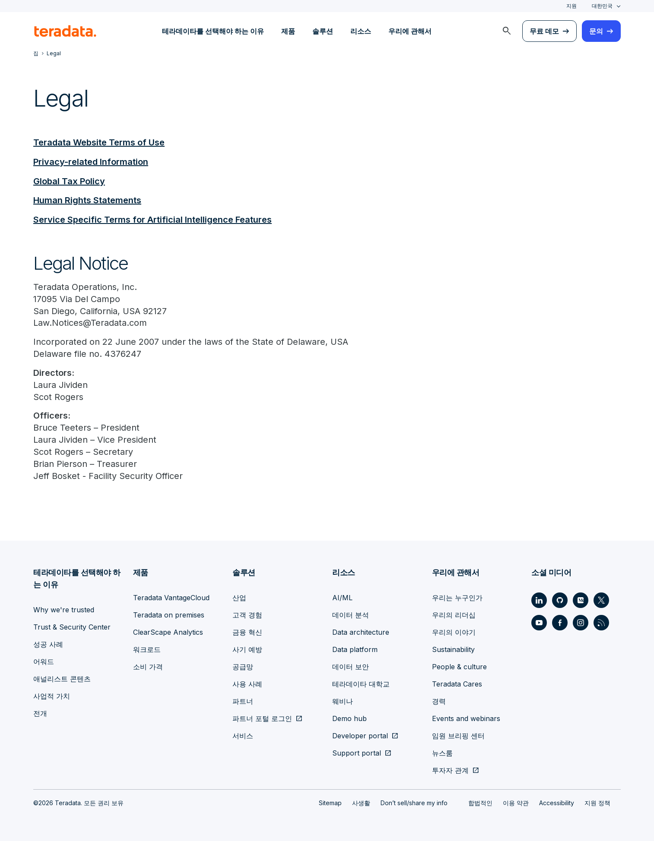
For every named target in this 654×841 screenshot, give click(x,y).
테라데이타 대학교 (361, 683)
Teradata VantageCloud (171, 597)
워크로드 (147, 649)
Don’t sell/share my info (414, 802)
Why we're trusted (63, 609)
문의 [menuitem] (596, 31)
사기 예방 (247, 649)
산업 (239, 597)
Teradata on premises (168, 614)
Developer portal (360, 735)
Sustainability (453, 649)
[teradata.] (65, 31)
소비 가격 (148, 666)
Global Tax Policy (69, 180)
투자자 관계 (450, 769)
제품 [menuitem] (288, 31)
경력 (439, 700)
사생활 (361, 802)
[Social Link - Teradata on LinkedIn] (539, 600)
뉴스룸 (442, 752)
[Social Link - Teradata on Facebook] (560, 622)
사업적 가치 (51, 695)
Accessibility (556, 802)
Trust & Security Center (72, 626)
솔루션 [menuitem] (322, 31)
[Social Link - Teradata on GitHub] (560, 600)
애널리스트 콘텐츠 (62, 678)
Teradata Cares (457, 683)
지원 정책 (597, 802)
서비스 (242, 735)
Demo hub (349, 718)
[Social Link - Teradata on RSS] (601, 622)
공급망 (242, 666)
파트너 (242, 700)
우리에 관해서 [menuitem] (410, 31)
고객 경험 (247, 614)
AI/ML (342, 597)
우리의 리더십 (454, 614)
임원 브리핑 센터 (458, 735)
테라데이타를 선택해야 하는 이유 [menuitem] (213, 31)
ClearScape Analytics (168, 631)
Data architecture (360, 631)
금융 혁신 (247, 631)
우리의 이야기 (454, 631)
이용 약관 (516, 802)
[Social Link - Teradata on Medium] (580, 600)
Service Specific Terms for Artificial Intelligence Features (152, 218)
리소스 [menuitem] (360, 31)
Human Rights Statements (87, 199)
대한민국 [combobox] (602, 6)
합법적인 (480, 802)
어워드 (43, 661)
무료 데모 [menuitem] (544, 31)
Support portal (356, 752)
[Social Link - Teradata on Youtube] (539, 622)
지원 (571, 6)
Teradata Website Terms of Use (99, 142)
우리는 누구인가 (457, 597)
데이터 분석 (350, 614)
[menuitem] (506, 31)
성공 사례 (48, 643)
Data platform (355, 649)
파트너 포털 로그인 (262, 718)
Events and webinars (466, 718)
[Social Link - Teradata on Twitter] (601, 600)
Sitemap (330, 802)
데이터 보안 (350, 666)
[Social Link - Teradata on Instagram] (580, 622)
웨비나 (342, 700)
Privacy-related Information (90, 161)
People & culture (459, 666)
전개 (40, 713)
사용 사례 (247, 683)
